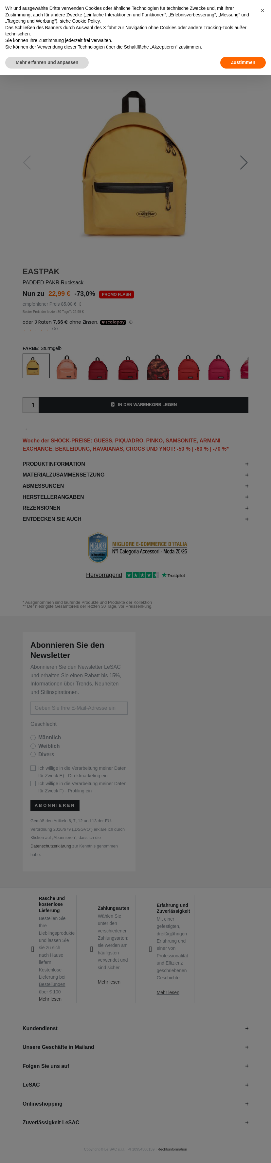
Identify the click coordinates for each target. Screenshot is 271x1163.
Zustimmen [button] (243, 62)
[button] (262, 10)
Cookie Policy (85, 21)
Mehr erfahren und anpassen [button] (47, 62)
